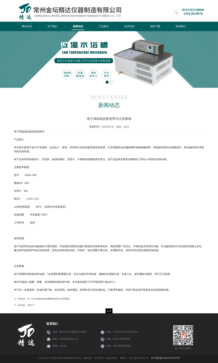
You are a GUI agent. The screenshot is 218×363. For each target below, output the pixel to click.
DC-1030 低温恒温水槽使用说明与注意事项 (48, 299)
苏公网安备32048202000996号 (165, 358)
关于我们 (52, 26)
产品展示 (104, 26)
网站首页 (27, 26)
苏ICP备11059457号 (138, 358)
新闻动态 (78, 26)
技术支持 (129, 26)
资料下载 (155, 26)
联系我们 (181, 26)
